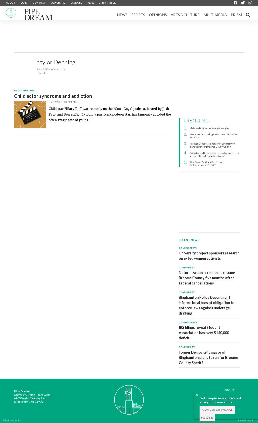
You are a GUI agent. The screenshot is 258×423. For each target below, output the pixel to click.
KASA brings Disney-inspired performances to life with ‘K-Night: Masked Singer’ (214, 154)
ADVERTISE (58, 2)
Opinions (158, 15)
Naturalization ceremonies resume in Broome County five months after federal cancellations (208, 277)
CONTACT (39, 2)
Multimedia (215, 15)
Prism (236, 15)
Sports (138, 15)
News (122, 15)
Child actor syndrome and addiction (53, 96)
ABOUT (10, 2)
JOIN (24, 2)
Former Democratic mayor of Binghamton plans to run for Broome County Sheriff (212, 145)
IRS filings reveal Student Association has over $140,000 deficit (204, 332)
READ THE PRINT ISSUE (101, 2)
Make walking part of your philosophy (209, 128)
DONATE (76, 2)
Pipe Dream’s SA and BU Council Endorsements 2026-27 (207, 164)
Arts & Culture (185, 15)
